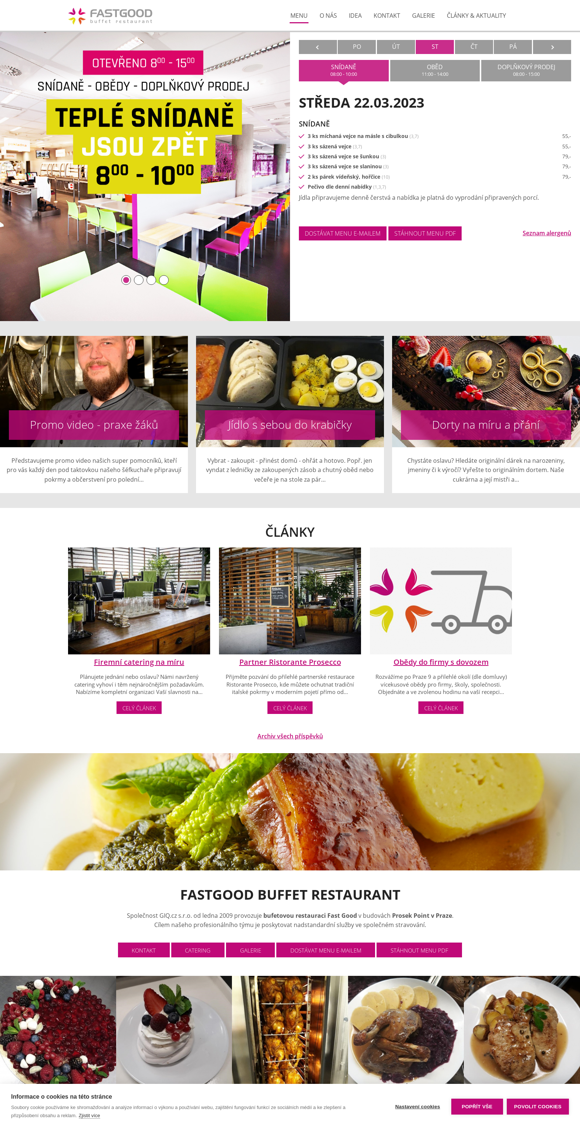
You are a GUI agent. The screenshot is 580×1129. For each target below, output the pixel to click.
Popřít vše (477, 1106)
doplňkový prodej (526, 70)
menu (299, 15)
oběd (435, 70)
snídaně (344, 70)
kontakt (387, 15)
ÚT (396, 47)
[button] (126, 280)
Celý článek (139, 708)
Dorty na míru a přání (486, 424)
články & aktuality (476, 15)
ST (435, 47)
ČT (474, 47)
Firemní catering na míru (139, 662)
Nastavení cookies (417, 1106)
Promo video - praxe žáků (94, 424)
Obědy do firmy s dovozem (441, 662)
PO (357, 47)
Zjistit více (89, 1115)
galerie (423, 15)
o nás (328, 15)
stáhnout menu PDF (425, 233)
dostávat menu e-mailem (343, 233)
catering (197, 950)
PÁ (513, 47)
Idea (355, 15)
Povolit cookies (538, 1106)
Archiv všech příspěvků (290, 736)
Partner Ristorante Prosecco (290, 662)
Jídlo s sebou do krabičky (290, 424)
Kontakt (144, 950)
